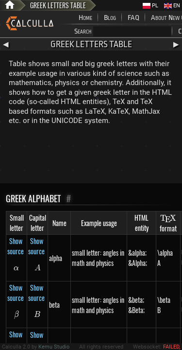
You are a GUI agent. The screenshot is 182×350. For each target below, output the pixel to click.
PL (150, 5)
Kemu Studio (53, 347)
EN (172, 5)
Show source (15, 246)
